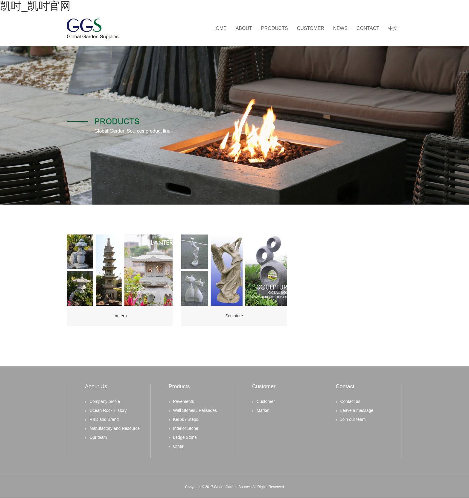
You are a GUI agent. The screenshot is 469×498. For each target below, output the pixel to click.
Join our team (353, 419)
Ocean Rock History (108, 410)
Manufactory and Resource (114, 428)
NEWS (340, 28)
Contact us (350, 401)
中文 (393, 28)
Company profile (104, 401)
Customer (266, 401)
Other (178, 446)
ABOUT (244, 28)
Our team (98, 437)
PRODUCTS (274, 28)
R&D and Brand (104, 419)
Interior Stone (185, 428)
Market (263, 410)
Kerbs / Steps (185, 419)
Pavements (183, 401)
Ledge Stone (185, 437)
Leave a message (357, 410)
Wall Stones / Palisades (195, 410)
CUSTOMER (310, 28)
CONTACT (368, 28)
